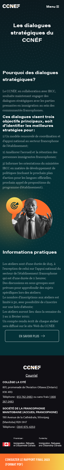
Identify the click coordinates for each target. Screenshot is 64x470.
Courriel (32, 375)
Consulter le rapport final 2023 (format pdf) (27, 462)
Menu (52, 6)
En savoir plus (29, 335)
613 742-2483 (25, 397)
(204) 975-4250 (26, 427)
